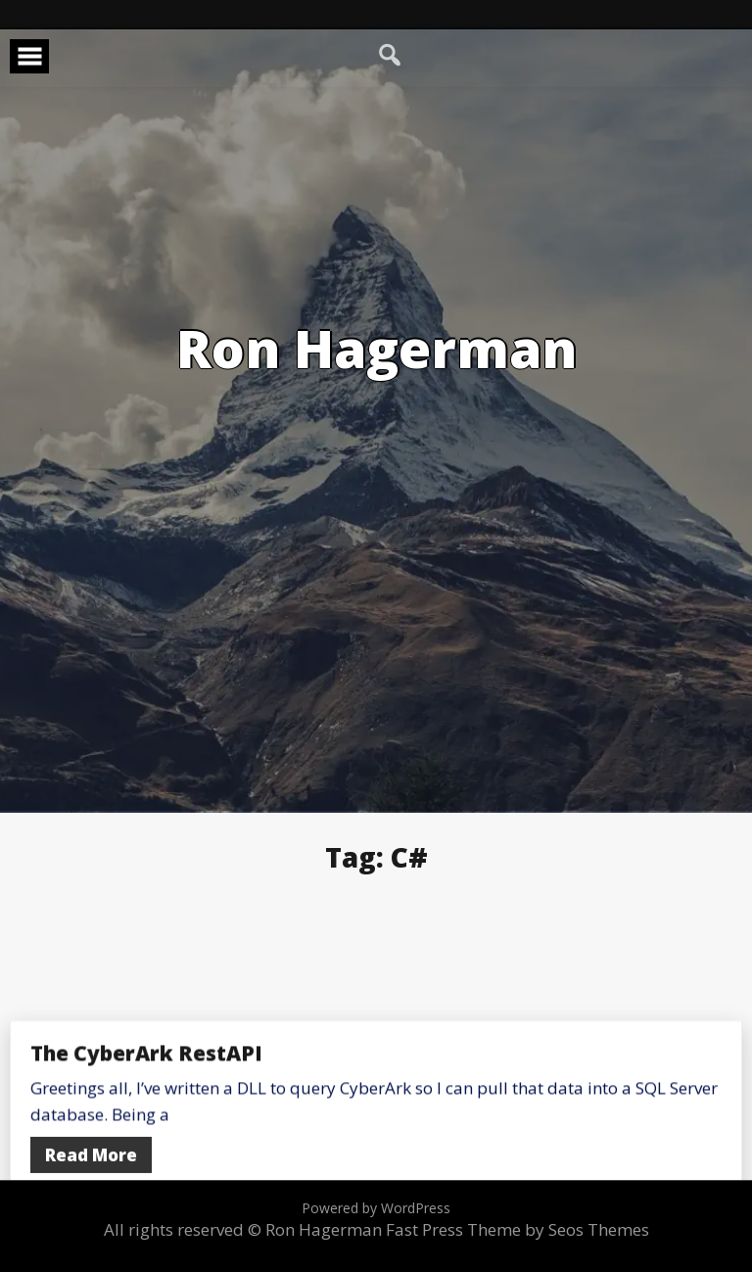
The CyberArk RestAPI (146, 1133)
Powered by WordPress (376, 1208)
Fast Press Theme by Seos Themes (517, 1229)
